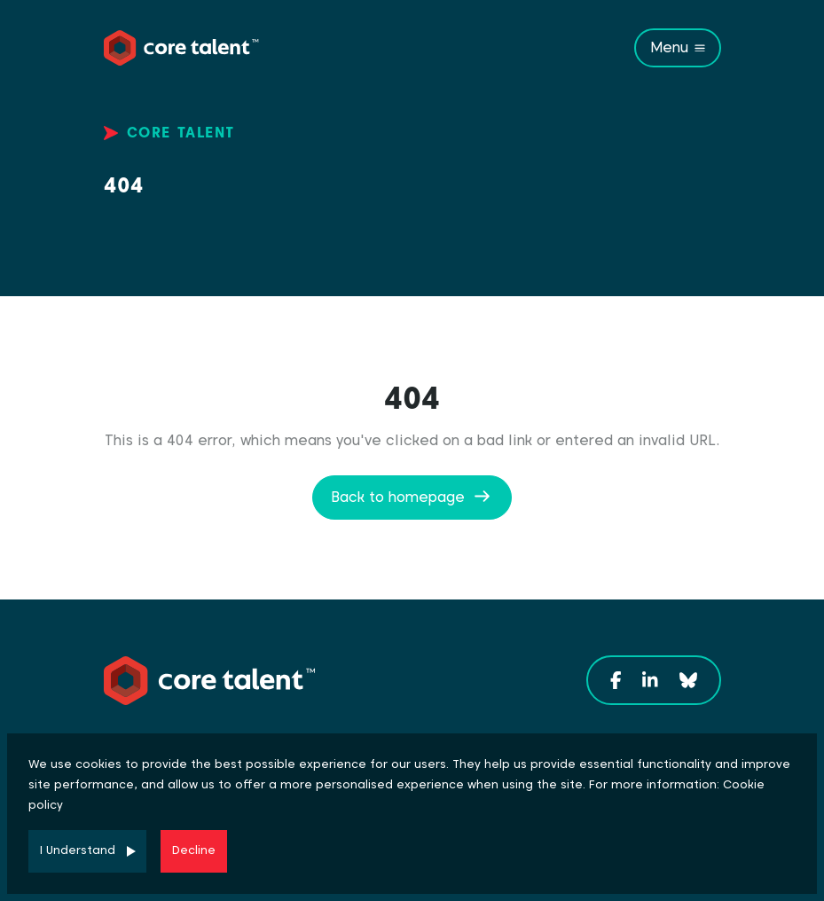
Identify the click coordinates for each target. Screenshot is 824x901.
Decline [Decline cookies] (194, 850)
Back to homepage (398, 497)
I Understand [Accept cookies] (77, 850)
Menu (669, 47)
